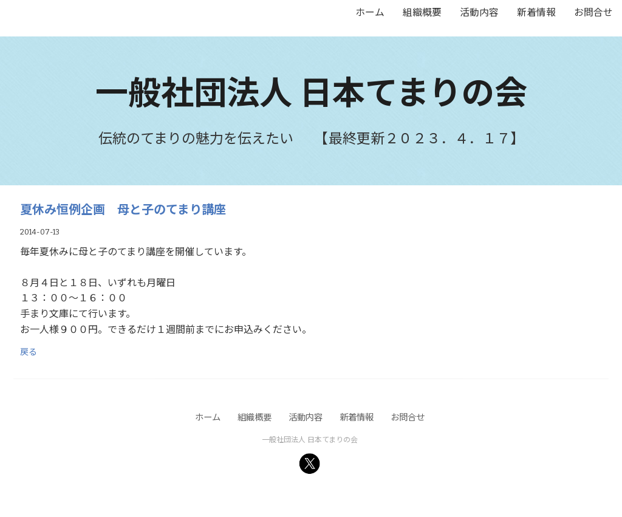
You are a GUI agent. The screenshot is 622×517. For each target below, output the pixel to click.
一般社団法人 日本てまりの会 (311, 90)
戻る (28, 351)
